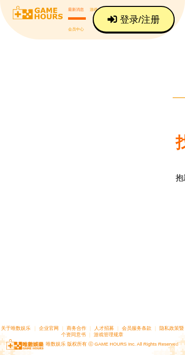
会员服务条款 (136, 328)
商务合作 (76, 328)
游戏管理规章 (108, 334)
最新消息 (76, 9)
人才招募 (104, 328)
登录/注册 (135, 19)
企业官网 (49, 328)
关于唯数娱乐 (16, 328)
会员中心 (76, 28)
